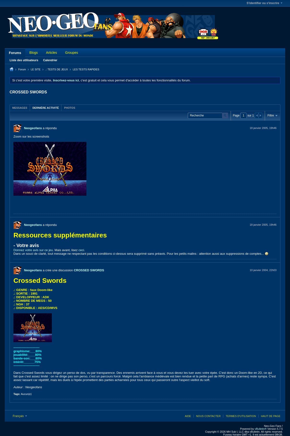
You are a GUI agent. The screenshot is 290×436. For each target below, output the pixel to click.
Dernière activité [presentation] (45, 107)
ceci (81, 250)
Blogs (33, 52)
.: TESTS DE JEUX (56, 69)
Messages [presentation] (19, 107)
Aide (188, 416)
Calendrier (50, 60)
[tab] (20, 107)
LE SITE (36, 69)
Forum (22, 69)
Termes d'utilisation (241, 416)
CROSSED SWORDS (89, 270)
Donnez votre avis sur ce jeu (33, 250)
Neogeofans (33, 128)
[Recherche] (208, 116)
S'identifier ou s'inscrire (264, 3)
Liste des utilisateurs (24, 60)
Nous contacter (208, 416)
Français (20, 416)
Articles (51, 52)
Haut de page (270, 416)
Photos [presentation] (69, 107)
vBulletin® (261, 428)
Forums (15, 53)
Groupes (71, 52)
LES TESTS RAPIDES (86, 69)
